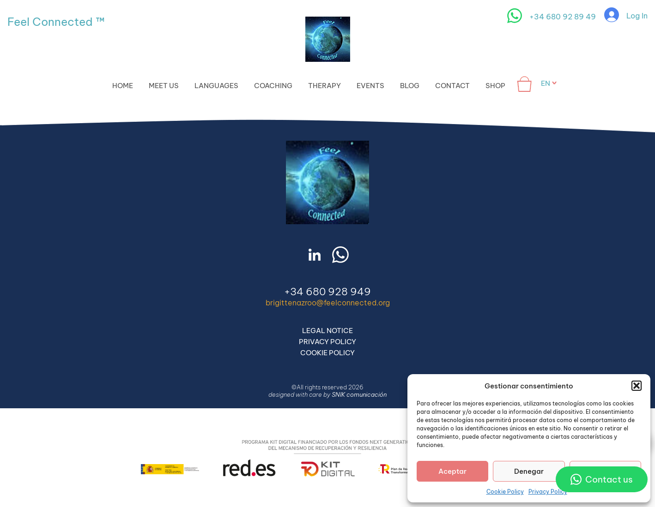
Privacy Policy (547, 491)
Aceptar (452, 471)
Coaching (273, 85)
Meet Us (164, 85)
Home (122, 85)
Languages (216, 85)
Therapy (324, 85)
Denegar (529, 471)
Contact (452, 85)
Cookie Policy (505, 491)
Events (370, 85)
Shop (495, 85)
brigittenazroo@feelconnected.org (328, 302)
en (545, 83)
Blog (409, 85)
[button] (636, 385)
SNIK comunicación (359, 394)
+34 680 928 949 (327, 291)
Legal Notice (327, 330)
